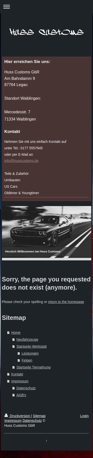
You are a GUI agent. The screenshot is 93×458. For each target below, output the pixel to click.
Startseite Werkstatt (31, 346)
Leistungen (30, 353)
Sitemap (39, 416)
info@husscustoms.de (21, 161)
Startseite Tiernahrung (33, 367)
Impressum (19, 381)
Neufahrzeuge (27, 339)
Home (15, 333)
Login (84, 416)
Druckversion (17, 416)
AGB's (21, 395)
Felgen (27, 360)
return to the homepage (66, 302)
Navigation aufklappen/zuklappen (46, 6)
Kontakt (17, 374)
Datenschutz (26, 388)
